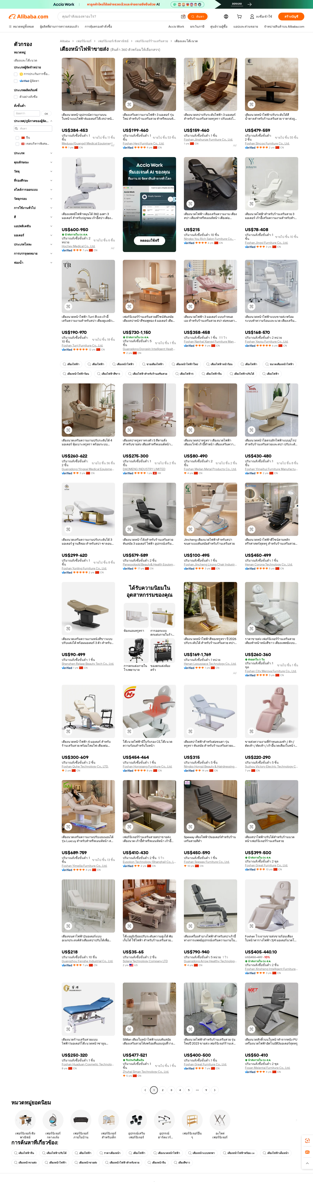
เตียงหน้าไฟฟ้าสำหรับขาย (122, 1162)
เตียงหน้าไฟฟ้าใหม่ (185, 364)
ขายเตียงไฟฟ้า (152, 364)
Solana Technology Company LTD (145, 961)
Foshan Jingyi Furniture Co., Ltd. (266, 242)
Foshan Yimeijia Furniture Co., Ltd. (84, 865)
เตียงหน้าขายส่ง (25, 1162)
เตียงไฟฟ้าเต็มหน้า (276, 1153)
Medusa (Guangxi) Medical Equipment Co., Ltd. (88, 143)
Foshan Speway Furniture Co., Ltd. (207, 862)
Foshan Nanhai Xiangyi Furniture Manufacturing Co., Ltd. (210, 341)
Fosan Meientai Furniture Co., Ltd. (267, 1067)
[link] (307, 1140)
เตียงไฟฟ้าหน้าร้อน (219, 364)
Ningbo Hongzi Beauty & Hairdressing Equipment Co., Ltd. (210, 766)
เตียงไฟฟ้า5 (184, 374)
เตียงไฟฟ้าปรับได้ (242, 374)
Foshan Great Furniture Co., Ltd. (266, 865)
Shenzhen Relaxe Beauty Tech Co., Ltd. (88, 663)
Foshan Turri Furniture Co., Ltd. (82, 345)
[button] (183, 16)
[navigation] (33, 566)
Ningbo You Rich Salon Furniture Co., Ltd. (210, 238)
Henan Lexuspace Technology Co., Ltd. (210, 663)
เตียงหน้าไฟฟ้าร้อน (76, 374)
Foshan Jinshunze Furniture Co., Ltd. (208, 139)
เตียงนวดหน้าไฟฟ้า (166, 1153)
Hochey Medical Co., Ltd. (78, 246)
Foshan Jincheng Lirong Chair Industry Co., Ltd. (210, 564)
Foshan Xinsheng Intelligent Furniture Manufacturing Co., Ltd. (271, 969)
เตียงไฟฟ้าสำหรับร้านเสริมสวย (147, 374)
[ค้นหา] (198, 16)
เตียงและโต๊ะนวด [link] (186, 41)
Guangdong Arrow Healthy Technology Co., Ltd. (210, 961)
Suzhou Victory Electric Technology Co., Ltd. (271, 766)
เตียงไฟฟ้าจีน (211, 374)
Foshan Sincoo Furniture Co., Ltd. (267, 143)
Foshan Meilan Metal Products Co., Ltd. (210, 469)
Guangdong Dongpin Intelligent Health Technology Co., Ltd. (149, 349)
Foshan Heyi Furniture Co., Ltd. (143, 143)
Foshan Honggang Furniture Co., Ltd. (147, 766)
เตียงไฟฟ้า (71, 364)
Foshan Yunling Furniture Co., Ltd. (84, 568)
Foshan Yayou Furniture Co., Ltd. (266, 341)
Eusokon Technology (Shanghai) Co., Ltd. (149, 862)
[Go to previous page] (145, 1090)
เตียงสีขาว (182, 1162)
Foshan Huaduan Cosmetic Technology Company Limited (88, 1064)
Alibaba (65, 41)
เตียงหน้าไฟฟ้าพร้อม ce (239, 1153)
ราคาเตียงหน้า (110, 1153)
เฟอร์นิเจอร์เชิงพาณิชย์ (113, 41)
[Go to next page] (215, 1090)
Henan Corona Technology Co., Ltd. (269, 564)
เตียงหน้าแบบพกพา (201, 1153)
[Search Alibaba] (119, 16)
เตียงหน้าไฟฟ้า (123, 364)
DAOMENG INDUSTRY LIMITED (144, 469)
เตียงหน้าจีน (157, 1162)
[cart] (240, 17)
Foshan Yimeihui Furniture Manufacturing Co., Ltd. (271, 469)
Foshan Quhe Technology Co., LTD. (85, 766)
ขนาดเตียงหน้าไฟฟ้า (279, 364)
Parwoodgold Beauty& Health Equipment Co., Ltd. (149, 564)
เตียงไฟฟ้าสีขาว (108, 374)
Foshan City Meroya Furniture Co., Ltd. (270, 671)
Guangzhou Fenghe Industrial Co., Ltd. (87, 961)
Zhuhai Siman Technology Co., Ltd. (146, 1071)
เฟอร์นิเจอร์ (84, 41)
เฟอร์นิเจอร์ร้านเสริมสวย (151, 41)
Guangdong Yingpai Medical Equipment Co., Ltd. (88, 469)
